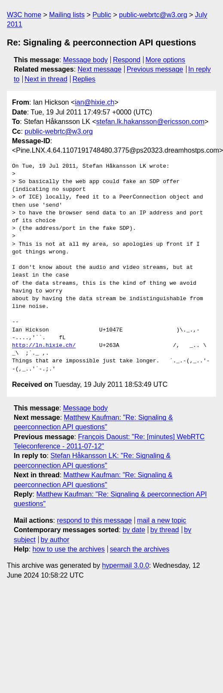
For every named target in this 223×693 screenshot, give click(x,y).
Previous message (155, 69)
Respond (127, 59)
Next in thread (45, 79)
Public (101, 14)
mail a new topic (161, 520)
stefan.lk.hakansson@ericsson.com (150, 121)
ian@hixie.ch (94, 102)
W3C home (24, 14)
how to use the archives (69, 549)
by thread (164, 529)
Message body (85, 59)
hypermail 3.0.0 (125, 565)
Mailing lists (67, 14)
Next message (100, 69)
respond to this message (94, 520)
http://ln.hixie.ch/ (44, 346)
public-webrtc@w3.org (153, 14)
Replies (84, 79)
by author (55, 539)
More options (166, 59)
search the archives (140, 549)
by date (133, 529)
